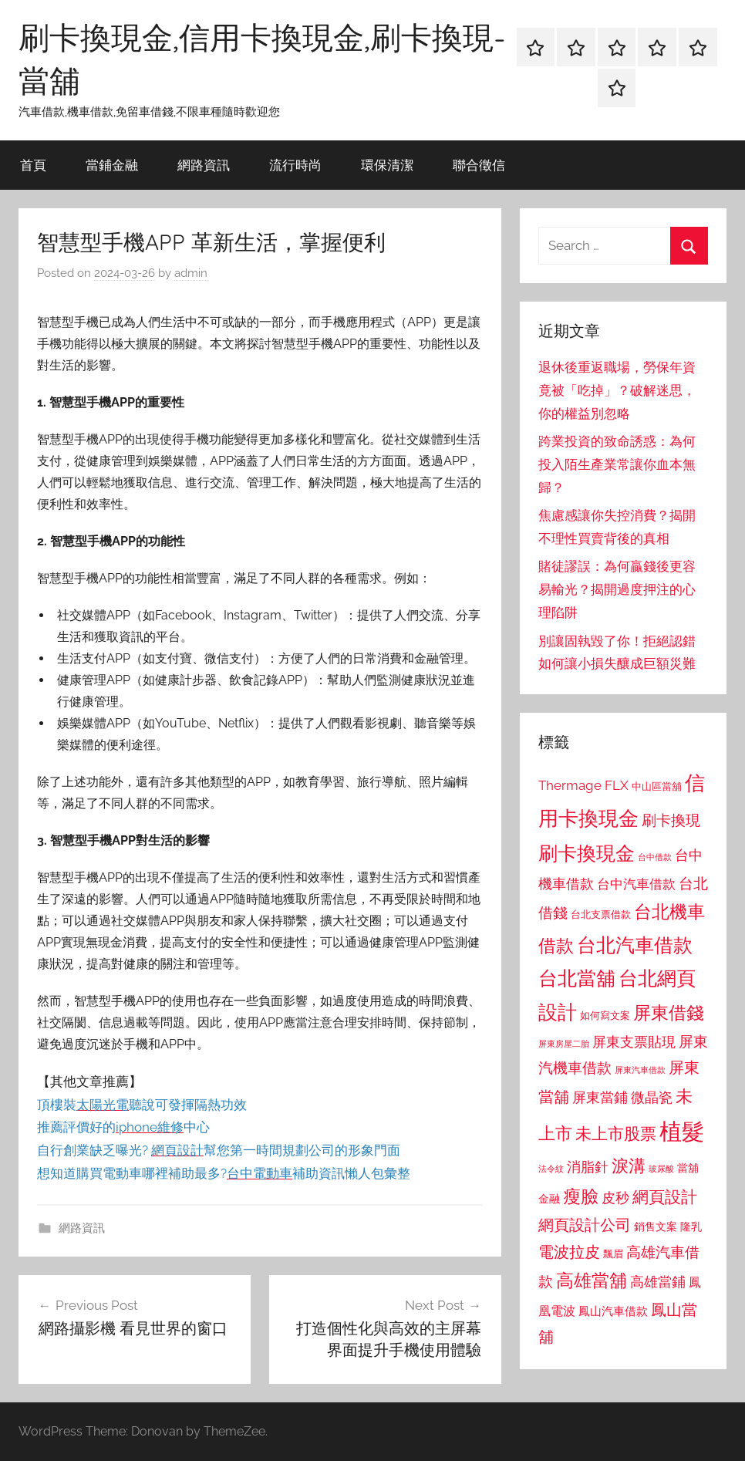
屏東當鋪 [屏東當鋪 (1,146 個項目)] (600, 1097)
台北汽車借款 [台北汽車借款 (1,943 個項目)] (635, 945)
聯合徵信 (479, 165)
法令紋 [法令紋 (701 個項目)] (551, 1169)
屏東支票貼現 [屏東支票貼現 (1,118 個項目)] (634, 1042)
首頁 (33, 165)
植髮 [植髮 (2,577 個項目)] (681, 1131)
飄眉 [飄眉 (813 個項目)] (613, 1254)
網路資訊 (203, 165)
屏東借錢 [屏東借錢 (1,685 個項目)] (668, 1012)
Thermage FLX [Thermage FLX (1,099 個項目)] (583, 785)
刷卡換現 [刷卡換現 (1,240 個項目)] (671, 819)
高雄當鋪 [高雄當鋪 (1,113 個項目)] (658, 1282)
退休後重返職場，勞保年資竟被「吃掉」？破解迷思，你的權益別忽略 (617, 390)
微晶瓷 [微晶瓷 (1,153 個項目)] (652, 1097)
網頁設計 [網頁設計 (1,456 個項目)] (664, 1196)
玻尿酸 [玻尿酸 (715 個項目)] (661, 1169)
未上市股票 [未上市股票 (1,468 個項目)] (615, 1133)
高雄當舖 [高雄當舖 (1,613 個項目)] (591, 1280)
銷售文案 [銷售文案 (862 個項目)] (655, 1226)
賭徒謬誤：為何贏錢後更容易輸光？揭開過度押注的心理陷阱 (617, 589)
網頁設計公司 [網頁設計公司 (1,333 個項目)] (584, 1225)
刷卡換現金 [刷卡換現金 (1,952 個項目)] (586, 853)
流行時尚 (295, 165)
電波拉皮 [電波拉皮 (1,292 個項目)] (569, 1252)
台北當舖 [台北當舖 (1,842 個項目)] (576, 978)
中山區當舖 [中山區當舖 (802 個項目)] (657, 786)
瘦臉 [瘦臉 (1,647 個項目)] (580, 1196)
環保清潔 (387, 165)
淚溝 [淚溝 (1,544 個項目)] (629, 1166)
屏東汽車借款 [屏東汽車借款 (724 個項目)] (640, 1070)
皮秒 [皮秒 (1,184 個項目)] (615, 1197)
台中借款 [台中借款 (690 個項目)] (655, 857)
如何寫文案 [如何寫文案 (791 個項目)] (605, 1015)
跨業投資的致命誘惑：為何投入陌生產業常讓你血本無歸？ (617, 464)
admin (190, 273)
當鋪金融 (112, 165)
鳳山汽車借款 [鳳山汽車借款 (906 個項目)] (613, 1311)
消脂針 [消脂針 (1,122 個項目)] (587, 1167)
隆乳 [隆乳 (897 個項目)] (691, 1226)
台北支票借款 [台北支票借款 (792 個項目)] (601, 914)
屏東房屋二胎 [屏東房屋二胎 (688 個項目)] (563, 1043)
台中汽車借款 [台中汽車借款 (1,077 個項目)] (636, 884)
